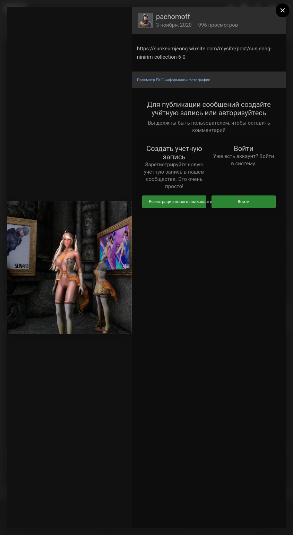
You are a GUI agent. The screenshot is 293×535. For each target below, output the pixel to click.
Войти (243, 201)
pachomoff (173, 16)
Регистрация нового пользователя (177, 201)
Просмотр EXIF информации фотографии (173, 80)
